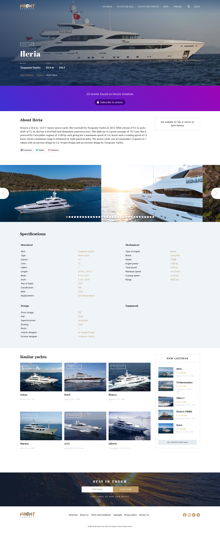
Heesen (23, 399)
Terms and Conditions (101, 514)
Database (108, 6)
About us (84, 514)
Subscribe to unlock (111, 102)
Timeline (177, 6)
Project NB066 (184, 411)
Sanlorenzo (180, 405)
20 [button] (118, 217)
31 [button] (148, 217)
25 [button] (132, 217)
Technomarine (184, 382)
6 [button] (80, 217)
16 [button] (107, 217)
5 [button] (78, 217)
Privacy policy (130, 514)
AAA (67, 443)
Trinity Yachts (113, 448)
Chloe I (180, 397)
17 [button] (110, 217)
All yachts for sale (177, 442)
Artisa (23, 394)
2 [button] (69, 217)
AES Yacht (179, 418)
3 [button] (72, 217)
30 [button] (145, 217)
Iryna (179, 424)
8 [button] (86, 217)
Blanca (113, 394)
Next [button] (215, 193)
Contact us (144, 514)
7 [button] (83, 217)
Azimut (178, 376)
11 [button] (94, 217)
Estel (67, 394)
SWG (179, 368)
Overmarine (68, 448)
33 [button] (153, 217)
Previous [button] (4, 193)
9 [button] (88, 217)
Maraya (24, 443)
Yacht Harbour (27, 7)
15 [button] (105, 217)
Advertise (73, 514)
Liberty (113, 443)
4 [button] (75, 217)
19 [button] (115, 217)
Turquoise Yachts (30, 67)
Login (197, 6)
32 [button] (150, 217)
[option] (152, 193)
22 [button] (123, 217)
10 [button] (91, 217)
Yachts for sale (125, 6)
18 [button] (113, 217)
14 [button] (102, 217)
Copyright (117, 514)
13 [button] (99, 217)
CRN (21, 448)
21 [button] (121, 217)
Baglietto (112, 399)
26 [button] (134, 217)
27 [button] (137, 217)
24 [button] (129, 217)
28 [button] (140, 217)
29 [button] (142, 217)
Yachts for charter (148, 6)
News (166, 6)
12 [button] (96, 217)
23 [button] (126, 217)
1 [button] (67, 217)
